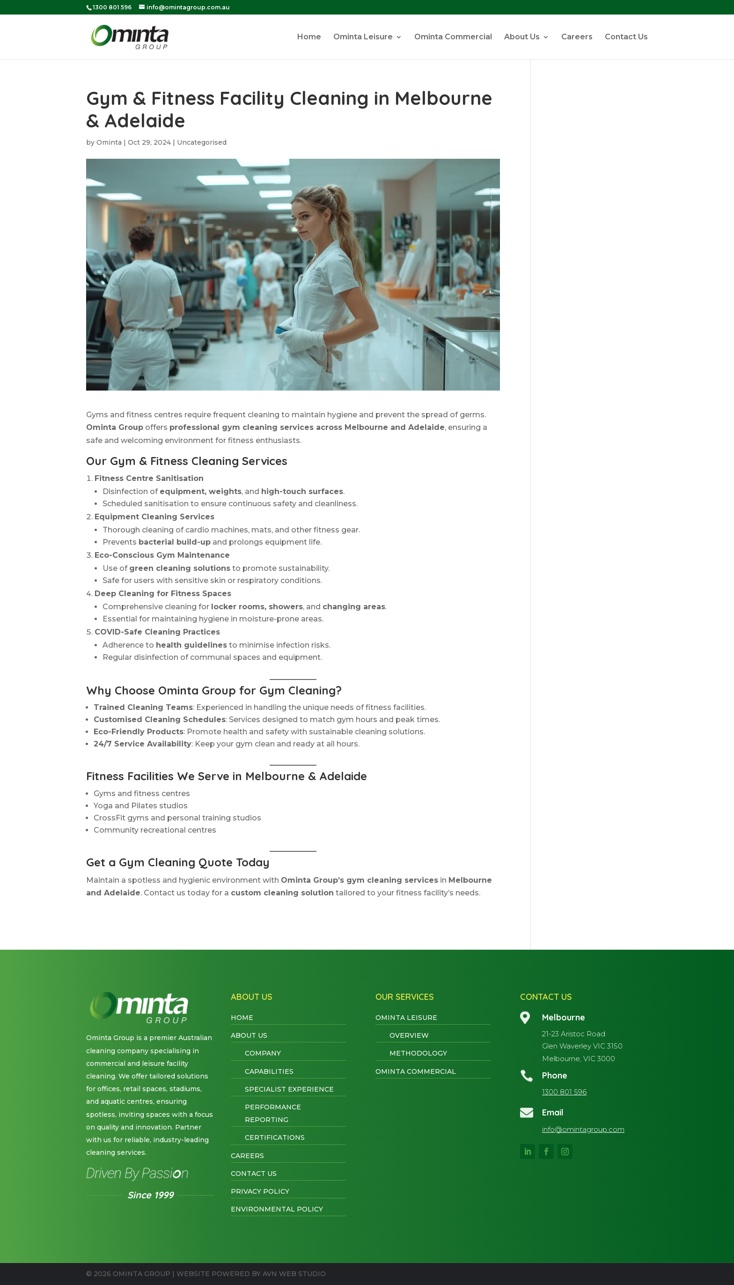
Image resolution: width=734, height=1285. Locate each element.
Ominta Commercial (453, 37)
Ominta (109, 142)
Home (309, 37)
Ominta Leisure (363, 37)
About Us (522, 37)
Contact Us (626, 37)
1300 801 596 (564, 1091)
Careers (577, 37)
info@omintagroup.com (583, 1129)
